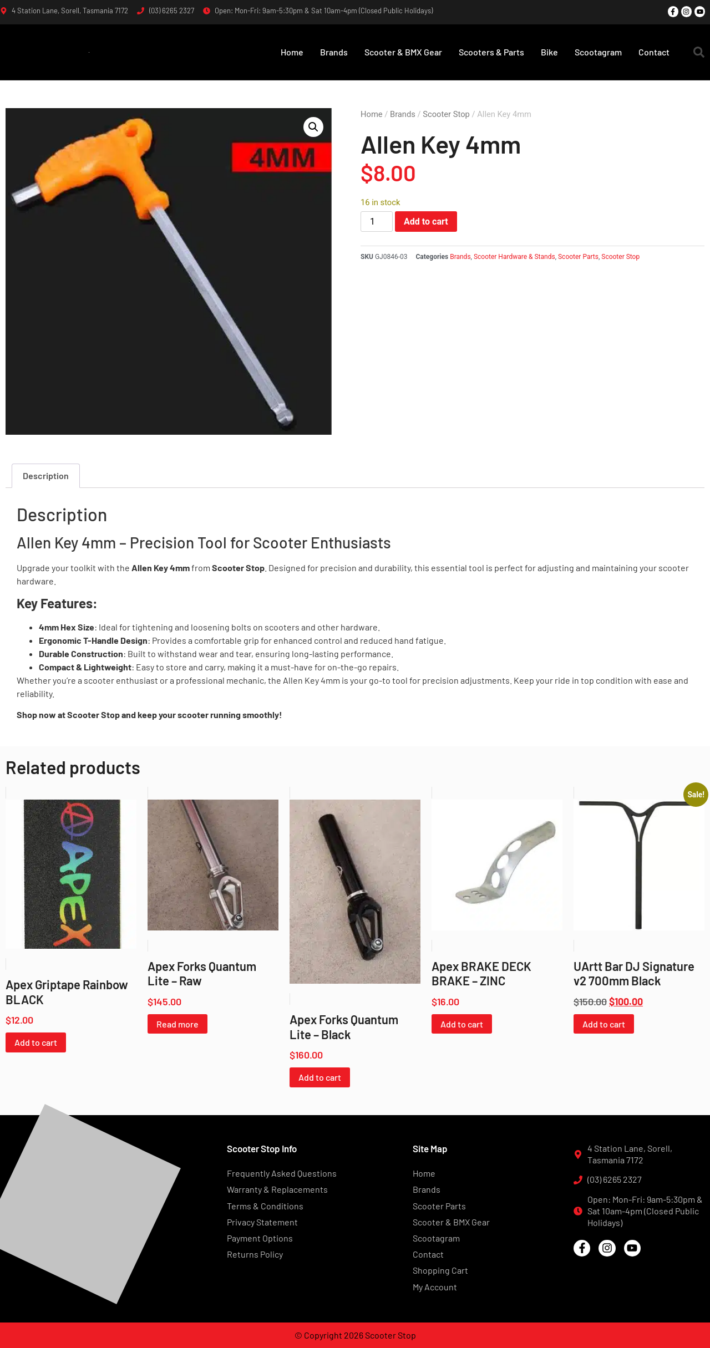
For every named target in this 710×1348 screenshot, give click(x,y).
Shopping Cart (440, 1270)
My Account (435, 1286)
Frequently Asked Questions (282, 1173)
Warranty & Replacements (277, 1189)
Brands (334, 52)
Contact (654, 52)
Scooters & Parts (491, 52)
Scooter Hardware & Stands (514, 257)
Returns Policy (255, 1254)
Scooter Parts (578, 257)
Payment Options (260, 1238)
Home (292, 52)
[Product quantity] (377, 221)
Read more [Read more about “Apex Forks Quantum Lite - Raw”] (177, 1024)
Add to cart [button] (35, 1042)
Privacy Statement (262, 1222)
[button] (699, 52)
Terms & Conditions (265, 1206)
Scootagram (598, 52)
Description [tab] (46, 475)
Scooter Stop (446, 114)
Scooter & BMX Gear (403, 52)
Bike (549, 52)
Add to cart (426, 221)
